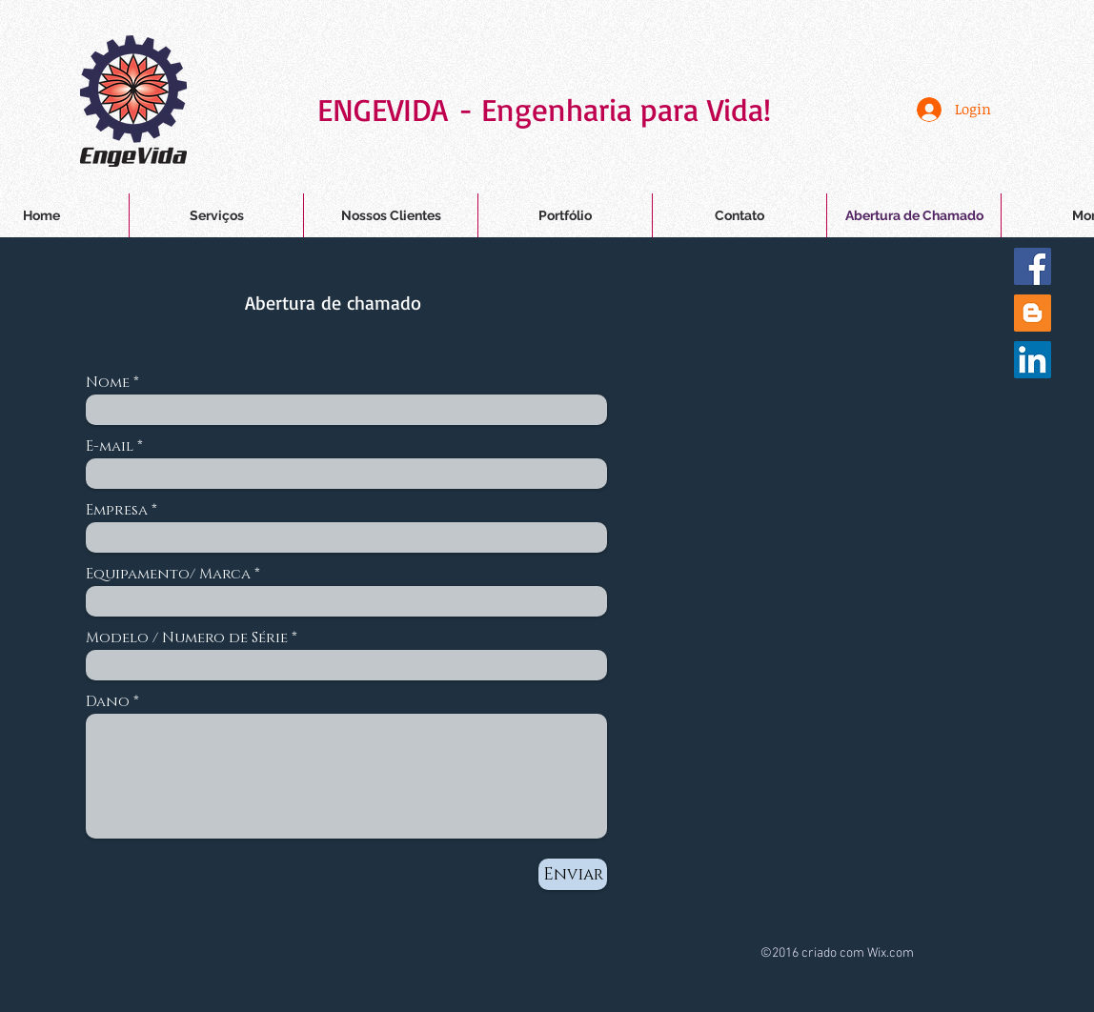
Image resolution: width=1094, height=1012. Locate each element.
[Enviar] (572, 874)
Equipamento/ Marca (168, 574)
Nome (108, 382)
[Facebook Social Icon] (1032, 266)
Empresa (117, 510)
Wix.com (890, 953)
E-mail (109, 446)
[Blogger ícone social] (1032, 313)
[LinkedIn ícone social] (1032, 359)
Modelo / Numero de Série (187, 638)
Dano (108, 702)
